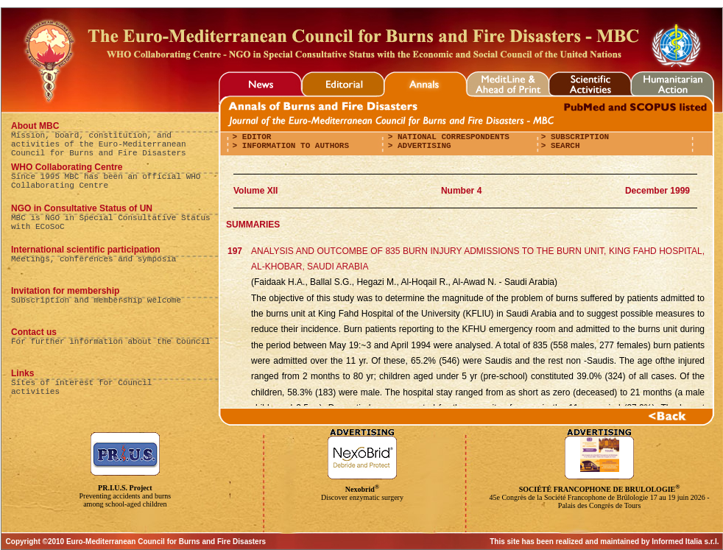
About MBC (35, 126)
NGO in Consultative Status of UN (81, 208)
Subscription (577, 137)
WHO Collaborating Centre (66, 167)
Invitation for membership (65, 291)
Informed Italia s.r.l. (685, 541)
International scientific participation (86, 249)
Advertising (421, 145)
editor (254, 137)
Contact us (34, 332)
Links (22, 373)
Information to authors (293, 145)
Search (562, 145)
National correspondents (450, 137)
